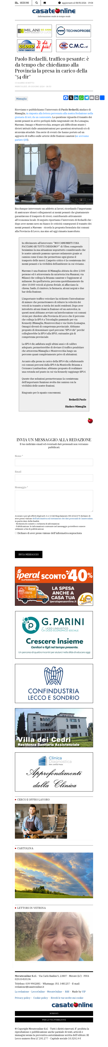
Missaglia (21, 98)
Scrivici (54, 1013)
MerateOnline (54, 991)
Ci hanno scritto (24, 82)
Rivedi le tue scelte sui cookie (67, 997)
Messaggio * (21, 487)
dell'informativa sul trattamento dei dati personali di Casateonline (62, 518)
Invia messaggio (29, 554)
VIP (84, 991)
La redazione (22, 991)
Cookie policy (40, 997)
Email (18, 471)
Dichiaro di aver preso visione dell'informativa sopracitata (50, 533)
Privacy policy (22, 997)
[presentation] (37, 543)
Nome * (19, 456)
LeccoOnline (38, 991)
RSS (67, 991)
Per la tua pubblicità (54, 1020)
